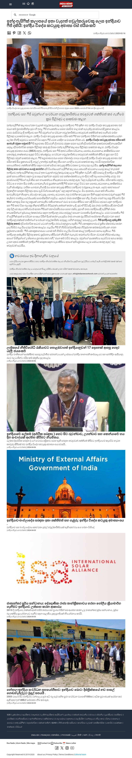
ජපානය (115, 719)
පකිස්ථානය (48, 719)
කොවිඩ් (109, 723)
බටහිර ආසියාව (22, 719)
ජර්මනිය (99, 715)
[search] (55, 14)
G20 (8, 715)
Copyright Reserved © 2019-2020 (20, 754)
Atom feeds (21, 743)
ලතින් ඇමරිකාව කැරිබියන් (52, 715)
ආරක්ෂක (118, 723)
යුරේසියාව (109, 715)
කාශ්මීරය (81, 723)
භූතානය (70, 719)
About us (41, 754)
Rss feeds (11, 743)
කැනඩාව (36, 715)
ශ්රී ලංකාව (100, 719)
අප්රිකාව (118, 715)
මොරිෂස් (10, 719)
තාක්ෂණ (10, 727)
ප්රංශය (92, 715)
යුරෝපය (67, 715)
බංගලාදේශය (60, 719)
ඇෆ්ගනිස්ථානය (36, 719)
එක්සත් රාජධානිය (80, 715)
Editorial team (80, 754)
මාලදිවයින (79, 719)
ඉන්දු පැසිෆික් (20, 723)
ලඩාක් (89, 723)
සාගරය (10, 723)
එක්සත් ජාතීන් (44, 723)
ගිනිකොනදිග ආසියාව (67, 723)
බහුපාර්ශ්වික (32, 723)
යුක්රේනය (16, 715)
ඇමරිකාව (27, 715)
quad (54, 723)
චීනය (108, 719)
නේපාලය (90, 719)
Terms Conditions (66, 754)
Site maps (31, 743)
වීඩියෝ (19, 727)
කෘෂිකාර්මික (99, 723)
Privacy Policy (52, 754)
